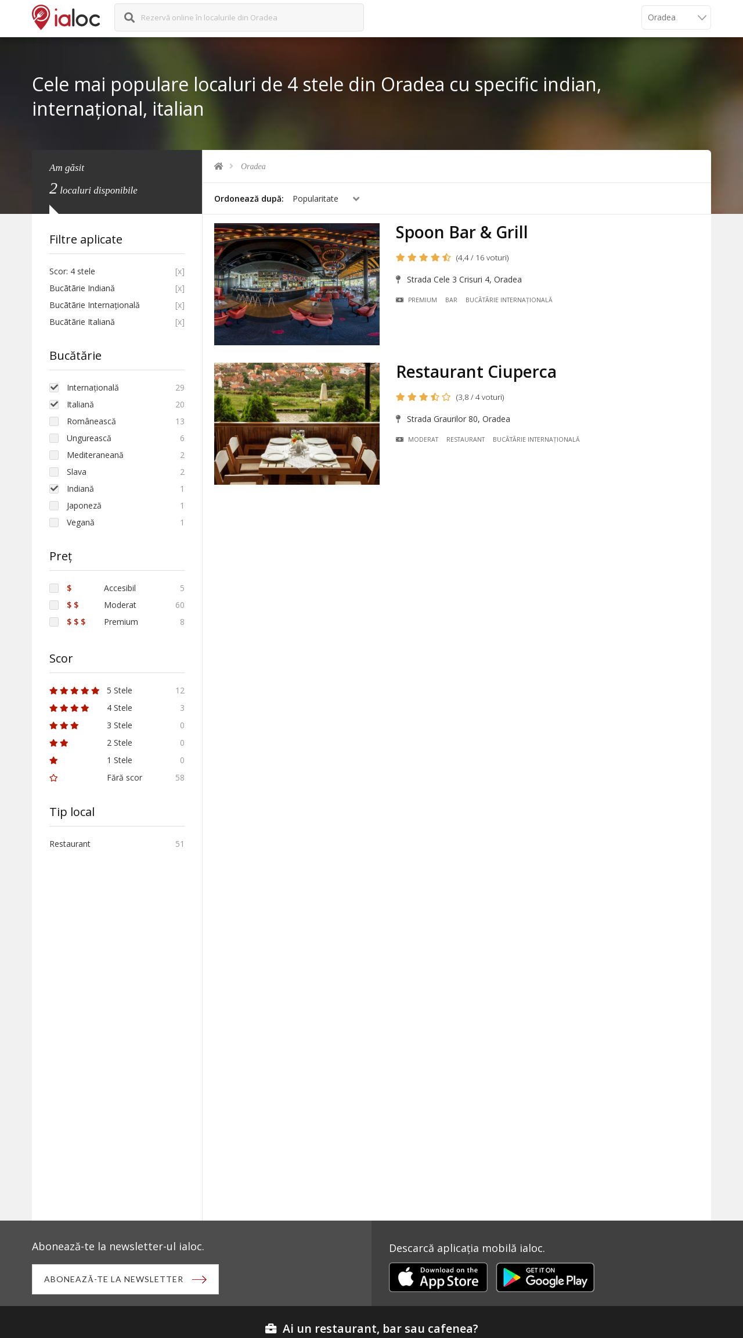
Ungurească (89, 437)
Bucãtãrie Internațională (509, 300)
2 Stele (90, 742)
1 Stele (90, 759)
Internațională (93, 387)
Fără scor (95, 777)
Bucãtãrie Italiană (82, 321)
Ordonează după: (249, 198)
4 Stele (90, 707)
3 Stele (90, 725)
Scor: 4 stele (72, 271)
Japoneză (84, 505)
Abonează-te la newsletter (113, 1279)
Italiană (80, 404)
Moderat (417, 439)
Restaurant (465, 439)
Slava (76, 471)
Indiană (80, 488)
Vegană (81, 522)
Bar (451, 300)
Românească (91, 421)
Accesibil (101, 587)
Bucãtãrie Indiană (82, 288)
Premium (416, 300)
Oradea (253, 166)
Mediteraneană (95, 454)
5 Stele (90, 690)
